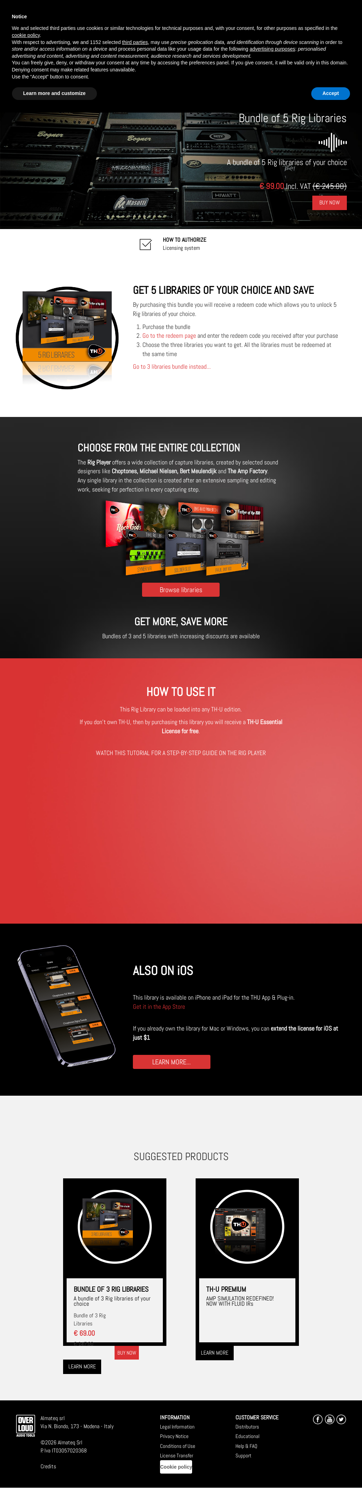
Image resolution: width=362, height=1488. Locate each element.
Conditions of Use (177, 1446)
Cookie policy (176, 1467)
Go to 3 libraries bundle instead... (172, 366)
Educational (247, 1436)
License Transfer (176, 1455)
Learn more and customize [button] (54, 93)
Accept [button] (331, 93)
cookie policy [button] (26, 35)
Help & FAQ (246, 1446)
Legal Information (177, 1426)
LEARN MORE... (171, 1061)
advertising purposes (272, 49)
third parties (135, 42)
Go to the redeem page (169, 335)
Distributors (247, 1426)
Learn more (82, 1366)
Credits (48, 1466)
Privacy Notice (174, 1436)
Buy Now (329, 202)
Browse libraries (181, 589)
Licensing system (184, 244)
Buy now (126, 1352)
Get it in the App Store (159, 1006)
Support (243, 1455)
